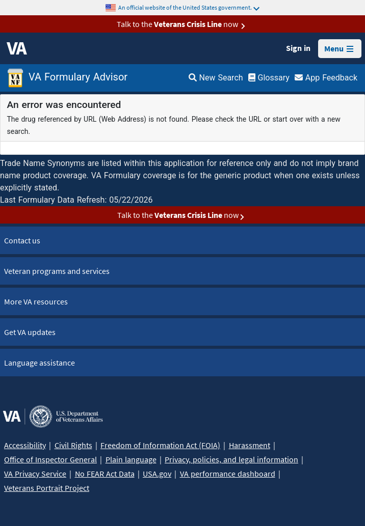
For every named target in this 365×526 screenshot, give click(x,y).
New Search (216, 77)
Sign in (298, 48)
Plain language (131, 459)
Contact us (22, 240)
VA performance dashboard (227, 473)
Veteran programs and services (57, 271)
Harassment (249, 445)
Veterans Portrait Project (46, 488)
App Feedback (326, 77)
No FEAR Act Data (105, 473)
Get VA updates (30, 332)
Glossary (269, 77)
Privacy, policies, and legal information (231, 459)
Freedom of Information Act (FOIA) (160, 445)
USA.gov (157, 473)
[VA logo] (17, 48)
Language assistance (39, 362)
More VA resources (36, 301)
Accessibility (25, 445)
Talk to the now (183, 24)
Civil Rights (73, 445)
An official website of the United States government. (188, 8)
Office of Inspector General (50, 459)
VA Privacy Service (35, 473)
